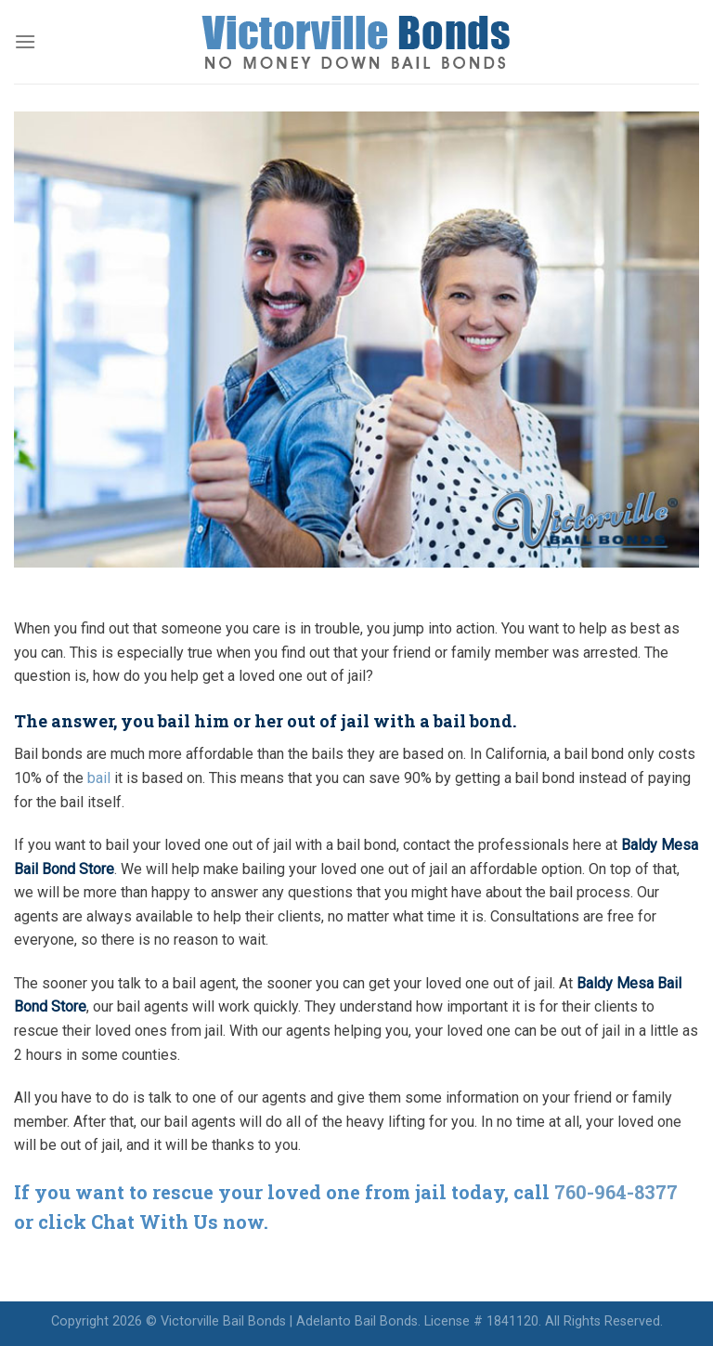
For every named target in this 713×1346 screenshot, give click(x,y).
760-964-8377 (616, 1192)
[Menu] (25, 41)
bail (98, 778)
